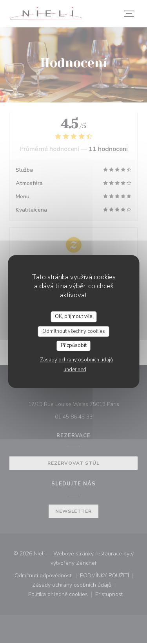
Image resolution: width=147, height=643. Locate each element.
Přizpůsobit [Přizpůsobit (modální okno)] (74, 345)
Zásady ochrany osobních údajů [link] (76, 359)
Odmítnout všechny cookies (73, 331)
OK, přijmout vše (73, 316)
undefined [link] (75, 369)
